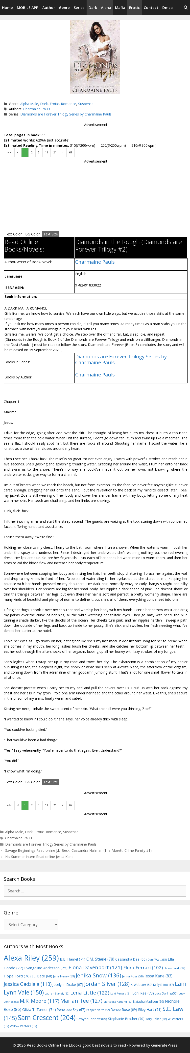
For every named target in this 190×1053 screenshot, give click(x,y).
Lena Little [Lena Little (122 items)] (89, 992)
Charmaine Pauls (36, 109)
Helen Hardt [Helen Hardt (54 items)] (174, 968)
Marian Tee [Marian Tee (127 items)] (81, 1000)
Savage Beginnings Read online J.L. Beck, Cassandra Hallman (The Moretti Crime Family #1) (78, 850)
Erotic (134, 7)
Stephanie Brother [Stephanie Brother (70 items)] (126, 1018)
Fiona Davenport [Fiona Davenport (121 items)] (95, 967)
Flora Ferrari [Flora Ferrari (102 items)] (143, 967)
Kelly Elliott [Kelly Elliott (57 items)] (163, 985)
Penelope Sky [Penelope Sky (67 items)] (71, 1009)
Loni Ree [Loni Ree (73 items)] (143, 993)
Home (7, 7)
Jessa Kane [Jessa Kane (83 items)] (158, 976)
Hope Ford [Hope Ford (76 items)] (17, 975)
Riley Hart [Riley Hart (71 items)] (150, 1009)
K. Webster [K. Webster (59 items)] (141, 985)
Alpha (106, 7)
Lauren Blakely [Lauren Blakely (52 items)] (57, 993)
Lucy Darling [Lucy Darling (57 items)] (166, 993)
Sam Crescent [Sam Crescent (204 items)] (46, 1017)
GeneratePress (164, 1045)
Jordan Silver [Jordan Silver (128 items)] (107, 983)
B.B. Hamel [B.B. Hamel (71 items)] (72, 959)
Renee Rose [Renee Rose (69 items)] (124, 1009)
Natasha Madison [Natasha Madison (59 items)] (148, 1001)
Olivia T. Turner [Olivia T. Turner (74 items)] (39, 1009)
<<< (9, 152)
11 (46, 152)
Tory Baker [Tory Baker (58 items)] (156, 1019)
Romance (68, 103)
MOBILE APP (27, 7)
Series (79, 7)
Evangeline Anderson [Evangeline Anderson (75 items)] (46, 967)
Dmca (167, 7)
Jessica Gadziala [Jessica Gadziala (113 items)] (27, 984)
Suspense (86, 103)
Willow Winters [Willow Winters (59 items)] (23, 1026)
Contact (151, 7)
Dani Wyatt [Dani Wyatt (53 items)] (157, 959)
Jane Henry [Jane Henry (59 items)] (64, 976)
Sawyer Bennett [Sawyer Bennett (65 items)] (91, 1019)
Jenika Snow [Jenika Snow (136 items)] (98, 975)
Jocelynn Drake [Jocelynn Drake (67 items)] (67, 984)
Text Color (13, 234)
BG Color (32, 234)
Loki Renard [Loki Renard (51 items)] (120, 993)
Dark (93, 7)
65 (70, 152)
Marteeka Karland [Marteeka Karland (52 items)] (117, 1001)
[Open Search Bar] (185, 7)
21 (54, 152)
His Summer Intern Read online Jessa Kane (39, 856)
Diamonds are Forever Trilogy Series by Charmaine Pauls (66, 114)
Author (48, 7)
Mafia (120, 7)
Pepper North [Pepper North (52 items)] (98, 1010)
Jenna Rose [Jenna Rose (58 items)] (132, 976)
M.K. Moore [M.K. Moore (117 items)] (39, 1000)
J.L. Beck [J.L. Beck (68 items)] (42, 976)
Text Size (50, 234)
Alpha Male (29, 103)
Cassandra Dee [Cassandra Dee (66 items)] (131, 959)
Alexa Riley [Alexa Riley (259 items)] (31, 958)
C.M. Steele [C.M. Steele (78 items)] (100, 959)
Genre (64, 7)
